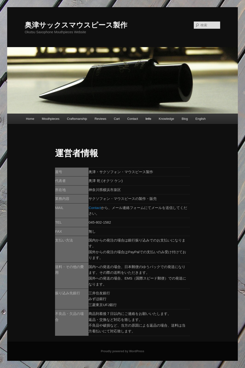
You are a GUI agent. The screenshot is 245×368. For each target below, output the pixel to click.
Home (30, 119)
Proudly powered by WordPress (122, 351)
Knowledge (166, 119)
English (200, 119)
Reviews (100, 119)
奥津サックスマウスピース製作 (76, 25)
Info (148, 119)
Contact (132, 119)
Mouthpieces (51, 119)
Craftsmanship (77, 119)
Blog (185, 119)
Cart (117, 119)
